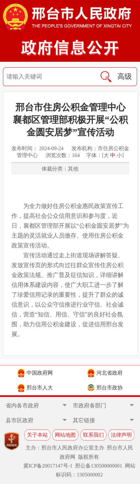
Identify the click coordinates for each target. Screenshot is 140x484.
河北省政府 (105, 373)
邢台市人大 (35, 388)
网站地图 (65, 435)
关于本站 (37, 435)
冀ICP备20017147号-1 (47, 466)
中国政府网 (35, 373)
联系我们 (93, 435)
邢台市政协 (105, 388)
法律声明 (121, 435)
